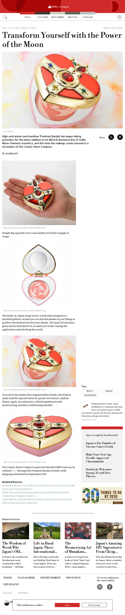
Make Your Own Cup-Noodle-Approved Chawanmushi (99, 458)
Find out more (94, 605)
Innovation (72, 17)
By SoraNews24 (10, 153)
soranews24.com (88, 419)
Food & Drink (42, 17)
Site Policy (23, 592)
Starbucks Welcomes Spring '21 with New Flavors (99, 473)
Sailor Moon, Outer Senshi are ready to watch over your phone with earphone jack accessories (37, 500)
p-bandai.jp (8, 131)
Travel (28, 17)
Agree (67, 605)
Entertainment (57, 17)
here (14, 470)
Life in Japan (87, 17)
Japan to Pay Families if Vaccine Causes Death (100, 445)
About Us (7, 592)
